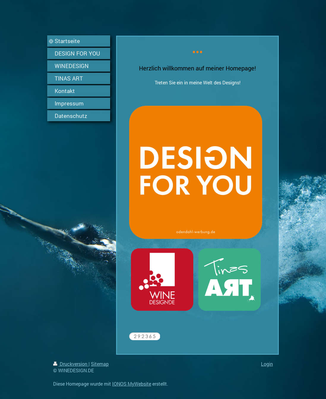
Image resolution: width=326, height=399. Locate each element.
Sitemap (100, 364)
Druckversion (70, 364)
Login (267, 364)
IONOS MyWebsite (131, 384)
